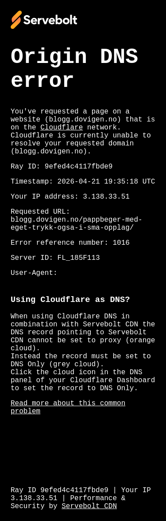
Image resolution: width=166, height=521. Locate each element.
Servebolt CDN (89, 506)
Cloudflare (61, 128)
